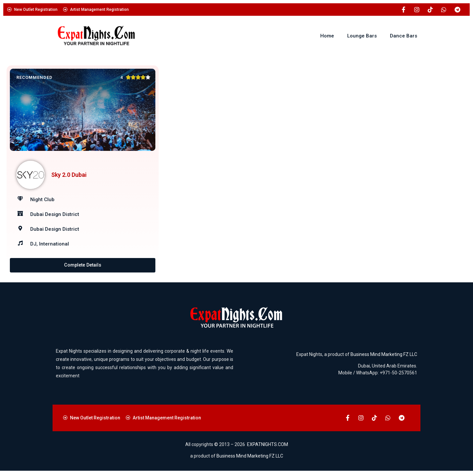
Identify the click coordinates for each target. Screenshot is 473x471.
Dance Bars (403, 36)
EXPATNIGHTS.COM (267, 444)
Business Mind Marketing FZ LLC (383, 354)
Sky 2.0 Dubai (69, 174)
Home (327, 36)
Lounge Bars (362, 36)
